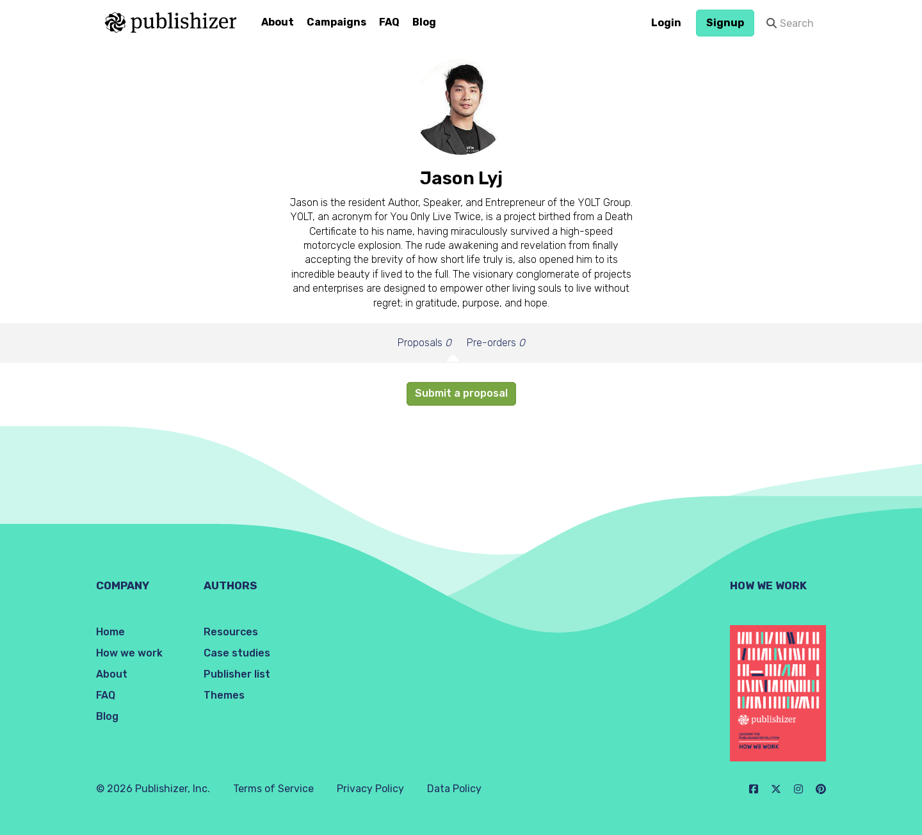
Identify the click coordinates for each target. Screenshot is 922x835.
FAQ (389, 22)
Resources (231, 632)
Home (110, 632)
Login (666, 23)
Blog (424, 22)
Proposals (424, 343)
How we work (129, 653)
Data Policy (454, 789)
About (277, 22)
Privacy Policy (370, 789)
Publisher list (237, 674)
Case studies (237, 653)
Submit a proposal (461, 393)
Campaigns (336, 22)
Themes (224, 695)
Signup (725, 23)
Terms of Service (273, 789)
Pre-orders (496, 343)
